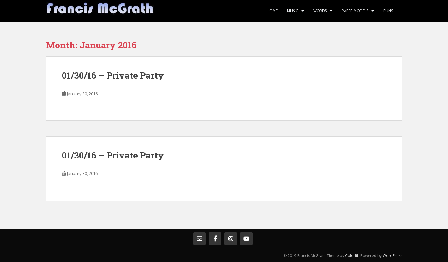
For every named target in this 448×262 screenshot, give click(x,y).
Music (292, 10)
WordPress (392, 255)
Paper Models (355, 10)
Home (272, 10)
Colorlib (352, 255)
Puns (388, 10)
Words (320, 10)
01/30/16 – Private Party (113, 75)
